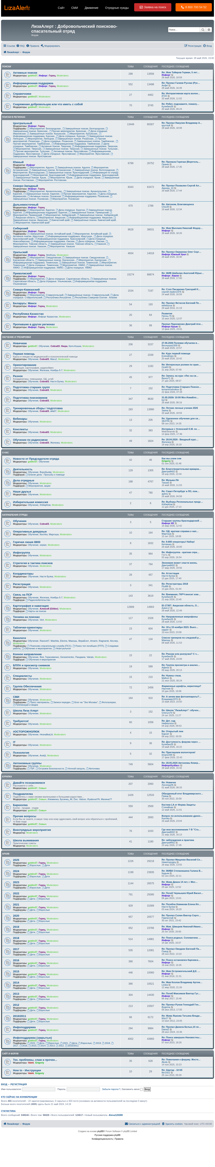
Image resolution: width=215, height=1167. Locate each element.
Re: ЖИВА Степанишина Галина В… (182, 871)
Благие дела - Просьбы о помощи (45, 474)
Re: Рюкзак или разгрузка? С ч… (180, 654)
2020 (16, 915)
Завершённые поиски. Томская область (70, 244)
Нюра (64, 346)
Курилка (7, 776)
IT (14, 742)
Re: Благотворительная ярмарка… (181, 469)
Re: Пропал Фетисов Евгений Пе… (181, 303)
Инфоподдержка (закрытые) (32, 1037)
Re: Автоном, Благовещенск (178, 204)
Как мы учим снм (171, 458)
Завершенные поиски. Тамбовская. (94, 141)
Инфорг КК (168, 523)
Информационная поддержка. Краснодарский (92, 175)
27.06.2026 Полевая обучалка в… (180, 343)
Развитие (167, 313)
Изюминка (53, 799)
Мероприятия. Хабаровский (59, 215)
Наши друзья (22, 491)
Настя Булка (56, 381)
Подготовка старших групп (31, 387)
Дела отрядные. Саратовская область (67, 278)
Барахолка (20, 805)
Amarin (94, 641)
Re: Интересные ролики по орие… (181, 364)
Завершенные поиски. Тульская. (99, 148)
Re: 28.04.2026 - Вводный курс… (180, 439)
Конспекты (20, 429)
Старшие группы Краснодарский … (182, 520)
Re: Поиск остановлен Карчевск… (181, 960)
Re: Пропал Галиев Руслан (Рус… (181, 83)
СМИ (74, 7)
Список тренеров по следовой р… (181, 637)
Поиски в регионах (13, 117)
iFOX (164, 96)
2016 (16, 960)
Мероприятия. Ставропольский (45, 295)
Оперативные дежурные (30, 531)
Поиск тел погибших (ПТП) (88, 646)
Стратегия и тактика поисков (33, 563)
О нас (5, 452)
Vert (42, 620)
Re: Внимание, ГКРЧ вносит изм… (181, 594)
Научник (166, 688)
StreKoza (50, 255)
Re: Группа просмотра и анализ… (181, 665)
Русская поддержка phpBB (107, 1135)
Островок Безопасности (50, 768)
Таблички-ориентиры (27, 627)
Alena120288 (116, 1115)
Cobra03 (55, 346)
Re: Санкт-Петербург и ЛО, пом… (180, 491)
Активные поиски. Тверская (55, 146)
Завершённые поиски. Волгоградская (93, 170)
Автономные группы (27, 763)
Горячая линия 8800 (26, 542)
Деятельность (23, 469)
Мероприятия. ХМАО (72, 265)
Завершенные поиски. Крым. (30, 177)
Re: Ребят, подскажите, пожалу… (180, 104)
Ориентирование (24, 364)
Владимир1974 (170, 699)
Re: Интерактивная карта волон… (181, 93)
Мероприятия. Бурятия (40, 210)
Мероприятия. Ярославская (93, 154)
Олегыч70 (167, 713)
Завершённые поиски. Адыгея (72, 167)
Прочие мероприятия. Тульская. (31, 151)
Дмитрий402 (168, 471)
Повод (165, 796)
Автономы (93, 768)
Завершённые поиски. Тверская (61, 148)
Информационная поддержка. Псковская (85, 196)
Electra (63, 641)
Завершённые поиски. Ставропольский (87, 295)
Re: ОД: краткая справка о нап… (180, 531)
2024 (16, 871)
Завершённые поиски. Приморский (88, 212)
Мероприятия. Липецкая (39, 138)
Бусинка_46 (66, 799)
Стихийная (167, 807)
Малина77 (106, 799)
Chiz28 (165, 207)
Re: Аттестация (170, 573)
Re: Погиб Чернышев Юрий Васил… (182, 893)
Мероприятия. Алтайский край (90, 233)
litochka (43, 534)
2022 (16, 893)
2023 (16, 882)
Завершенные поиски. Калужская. (46, 133)
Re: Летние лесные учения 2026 (180, 408)
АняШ (43, 755)
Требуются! (21, 721)
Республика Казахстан (28, 313)
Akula (165, 1062)
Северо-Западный (25, 185)
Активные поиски (25, 72)
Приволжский (22, 273)
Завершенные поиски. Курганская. (55, 260)
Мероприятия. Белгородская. (44, 128)
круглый (166, 125)
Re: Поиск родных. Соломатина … (181, 937)
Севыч (42, 788)
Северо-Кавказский (26, 289)
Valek (31, 1062)
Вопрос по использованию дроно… (182, 816)
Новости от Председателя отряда (36, 458)
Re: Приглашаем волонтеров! (178, 752)
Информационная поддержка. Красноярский (60, 239)
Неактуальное (62, 648)
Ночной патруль (75, 768)
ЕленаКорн (168, 356)
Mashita (55, 641)
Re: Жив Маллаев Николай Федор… (182, 228)
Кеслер (114, 641)
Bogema (166, 1007)
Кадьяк (165, 873)
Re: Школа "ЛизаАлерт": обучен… (181, 710)
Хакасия (100, 244)
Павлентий (167, 918)
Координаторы (23, 573)
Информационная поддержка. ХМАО (42, 267)
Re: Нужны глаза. (171, 675)
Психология (21, 752)
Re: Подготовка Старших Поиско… (181, 387)
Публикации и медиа (25, 705)
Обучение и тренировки (16, 337)
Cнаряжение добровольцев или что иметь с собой (48, 104)
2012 (16, 1004)
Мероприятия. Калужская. (82, 133)
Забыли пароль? (111, 1089)
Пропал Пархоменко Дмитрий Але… (182, 324)
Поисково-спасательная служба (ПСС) (49, 646)
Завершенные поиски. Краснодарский (67, 172)
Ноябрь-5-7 (56, 370)
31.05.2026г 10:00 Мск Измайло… (180, 397)
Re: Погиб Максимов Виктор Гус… (181, 993)
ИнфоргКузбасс (171, 765)
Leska (165, 985)
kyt (163, 400)
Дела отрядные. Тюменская (42, 265)
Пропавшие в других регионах (34, 324)
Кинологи (19, 638)
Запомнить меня (132, 1089)
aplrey (165, 494)
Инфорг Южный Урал (174, 254)
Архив (5, 854)
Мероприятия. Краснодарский (47, 175)
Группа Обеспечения (27, 686)
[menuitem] (20, 45)
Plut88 (165, 586)
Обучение (44, 346)
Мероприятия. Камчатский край (31, 222)
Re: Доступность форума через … (181, 742)
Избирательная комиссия (30, 502)
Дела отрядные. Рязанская (57, 141)
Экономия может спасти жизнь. (180, 563)
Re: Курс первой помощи (176, 353)
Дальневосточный (25, 204)
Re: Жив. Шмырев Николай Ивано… (182, 926)
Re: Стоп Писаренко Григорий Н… (181, 289)
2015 (16, 971)
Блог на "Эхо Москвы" (85, 702)
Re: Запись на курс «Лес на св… (180, 375)
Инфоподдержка (24, 1027)
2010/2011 (19, 1016)
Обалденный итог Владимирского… (182, 793)
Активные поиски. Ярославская (69, 151)
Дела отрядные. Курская (70, 136)
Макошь (72, 641)
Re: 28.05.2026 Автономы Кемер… (181, 763)
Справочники (22, 93)
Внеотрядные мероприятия (32, 829)
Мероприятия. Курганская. (91, 260)
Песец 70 (167, 316)
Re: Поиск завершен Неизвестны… (182, 1037)
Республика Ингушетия (57, 297)
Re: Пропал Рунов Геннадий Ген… (181, 1004)
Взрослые (34, 865)
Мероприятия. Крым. (60, 177)
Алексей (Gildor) (49, 608)
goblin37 (32, 75)
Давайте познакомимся (29, 782)
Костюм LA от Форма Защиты (178, 804)
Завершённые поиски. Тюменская (78, 262)
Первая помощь (24, 353)
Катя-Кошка (75, 346)
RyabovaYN (93, 799)
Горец (52, 75)
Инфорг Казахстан (48, 316)
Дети (46, 865)
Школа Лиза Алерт (25, 710)
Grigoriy (166, 461)
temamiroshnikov (170, 389)
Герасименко (52, 657)
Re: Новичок (169, 782)
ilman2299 (167, 755)
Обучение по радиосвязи (30, 439)
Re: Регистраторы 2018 (175, 584)
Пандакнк (80, 657)
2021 (16, 904)
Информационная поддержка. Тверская (94, 146)
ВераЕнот (83, 641)
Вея (42, 657)
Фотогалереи (107, 702)
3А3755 (166, 421)
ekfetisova (167, 305)
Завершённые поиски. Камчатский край (93, 220)
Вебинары (20, 418)
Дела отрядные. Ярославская (58, 154)
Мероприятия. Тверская (27, 148)
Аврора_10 (167, 188)
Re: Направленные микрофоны (180, 616)
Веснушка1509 (169, 345)
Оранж (165, 164)
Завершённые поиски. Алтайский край (49, 233)
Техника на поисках (26, 617)
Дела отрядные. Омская (90, 241)
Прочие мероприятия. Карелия (78, 194)
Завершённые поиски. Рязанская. (74, 138)
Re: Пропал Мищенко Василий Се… (182, 859)
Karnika (165, 818)
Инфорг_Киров (170, 275)
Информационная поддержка (33, 83)
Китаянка (167, 544)
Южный (18, 162)
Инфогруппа (21, 552)
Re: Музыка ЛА (170, 480)
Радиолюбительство (38, 600)
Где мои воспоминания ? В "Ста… (181, 829)
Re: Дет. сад (168, 721)
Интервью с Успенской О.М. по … (181, 429)
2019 (16, 926)
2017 (16, 949)
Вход (4, 1084)
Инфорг (43, 75)
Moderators (63, 75)
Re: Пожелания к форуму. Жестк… (181, 1059)
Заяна (165, 410)
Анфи (165, 85)
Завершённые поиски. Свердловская (83, 257)
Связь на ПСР (22, 594)
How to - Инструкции (27, 1070)
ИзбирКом (45, 505)
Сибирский (20, 228)
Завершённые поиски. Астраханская (50, 170)
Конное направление (27, 654)
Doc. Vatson (80, 799)
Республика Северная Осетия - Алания (94, 297)
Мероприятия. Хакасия (61, 246)
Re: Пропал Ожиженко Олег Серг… (181, 252)
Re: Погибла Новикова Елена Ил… (181, 904)
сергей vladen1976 (171, 292)
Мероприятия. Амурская (51, 217)
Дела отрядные (23, 480)
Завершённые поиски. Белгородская (83, 128)
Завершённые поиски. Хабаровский (97, 215)
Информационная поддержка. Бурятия (45, 212)
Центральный (22, 123)
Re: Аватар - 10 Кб (172, 1070)
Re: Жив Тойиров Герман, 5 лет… (180, 72)
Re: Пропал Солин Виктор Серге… (181, 915)
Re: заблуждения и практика (178, 840)
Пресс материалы (38, 702)
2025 (16, 860)
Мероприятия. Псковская (64, 199)
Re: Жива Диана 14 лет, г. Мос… (180, 882)
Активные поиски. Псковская (44, 196)
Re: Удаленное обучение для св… (181, 418)
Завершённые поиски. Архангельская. (85, 191)
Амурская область (24, 217)
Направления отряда (15, 515)
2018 (16, 938)
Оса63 (165, 367)
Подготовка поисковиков (30, 397)
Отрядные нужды (117, 7)
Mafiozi (165, 678)
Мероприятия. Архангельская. (44, 191)
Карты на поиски (36, 611)
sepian (43, 545)
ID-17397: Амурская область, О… (180, 605)
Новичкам (20, 343)
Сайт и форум (10, 1054)
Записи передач (61, 702)
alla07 (53, 411)
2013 (16, 993)
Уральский (20, 252)
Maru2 (53, 359)
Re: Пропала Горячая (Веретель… (181, 162)
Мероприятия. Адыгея (40, 167)
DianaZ (165, 1029)
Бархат (165, 734)
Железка (44, 370)
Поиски (6, 66)
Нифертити (168, 723)
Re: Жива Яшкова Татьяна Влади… (182, 1015)
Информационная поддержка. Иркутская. (68, 236)
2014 (16, 982)
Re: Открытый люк (172, 731)
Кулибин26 (167, 106)
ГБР (30, 768)
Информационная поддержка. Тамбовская (76, 143)
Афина (165, 667)
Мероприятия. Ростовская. (51, 180)
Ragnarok (104, 641)
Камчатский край (59, 220)
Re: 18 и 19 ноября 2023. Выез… (180, 627)
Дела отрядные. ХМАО (78, 267)
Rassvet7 (44, 641)
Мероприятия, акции (38, 486)
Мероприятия (36, 278)
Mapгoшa (54, 534)
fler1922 (166, 1072)
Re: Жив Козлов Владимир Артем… (182, 982)
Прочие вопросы (24, 816)
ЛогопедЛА (167, 785)
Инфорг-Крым (170, 326)
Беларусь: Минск (25, 303)
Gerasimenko (67, 657)
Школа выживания (26, 840)
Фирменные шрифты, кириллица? (181, 686)
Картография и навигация (31, 605)
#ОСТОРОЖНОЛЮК (26, 731)
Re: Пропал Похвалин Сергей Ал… (181, 185)
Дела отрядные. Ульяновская (54, 281)
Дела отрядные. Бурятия (70, 210)
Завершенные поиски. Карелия (41, 194)
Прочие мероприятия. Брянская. (68, 131)
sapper (165, 629)
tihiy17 (165, 1018)
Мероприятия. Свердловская (44, 257)
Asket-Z (166, 608)
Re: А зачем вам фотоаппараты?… (181, 696)
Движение (91, 7)
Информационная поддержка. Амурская (89, 217)
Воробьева (45, 472)
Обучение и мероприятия (37, 648)
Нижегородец (169, 862)
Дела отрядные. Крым (87, 177)
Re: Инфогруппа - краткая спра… (180, 552)
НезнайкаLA (46, 734)
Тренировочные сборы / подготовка (38, 408)
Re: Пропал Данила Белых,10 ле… (181, 1027)
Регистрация (21, 584)
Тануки (165, 482)
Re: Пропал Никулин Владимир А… (182, 123)
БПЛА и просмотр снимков (31, 665)
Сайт (61, 7)
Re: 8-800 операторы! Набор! (178, 541)
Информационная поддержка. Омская (53, 241)
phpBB (100, 1131)
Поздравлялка (23, 793)
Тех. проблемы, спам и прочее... (35, 1059)
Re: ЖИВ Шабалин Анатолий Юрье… (183, 273)
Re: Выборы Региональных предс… (182, 502)
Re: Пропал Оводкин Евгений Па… (181, 949)
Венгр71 (166, 378)
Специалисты (22, 675)
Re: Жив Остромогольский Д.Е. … (181, 971)
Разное (18, 376)
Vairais (90, 657)
